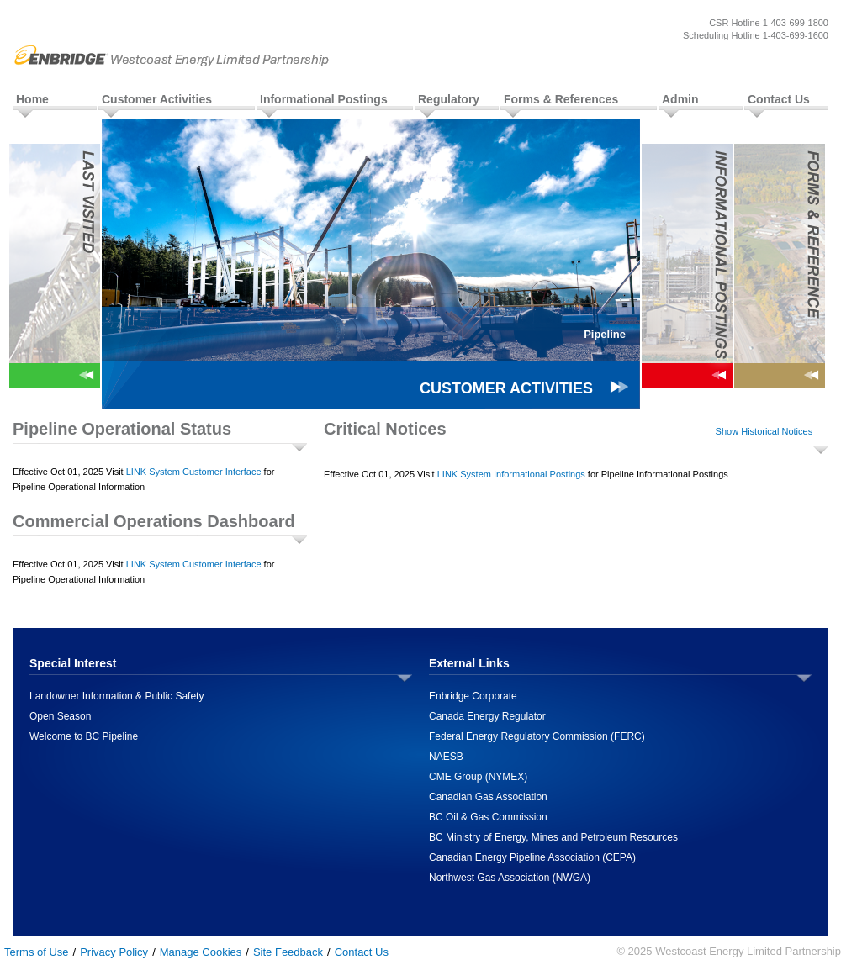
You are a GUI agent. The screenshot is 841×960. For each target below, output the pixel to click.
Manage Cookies (201, 952)
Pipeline (605, 334)
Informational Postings (324, 99)
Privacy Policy (114, 952)
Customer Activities (157, 99)
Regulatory (448, 99)
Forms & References (561, 99)
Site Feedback (288, 952)
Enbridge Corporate (473, 696)
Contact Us (779, 99)
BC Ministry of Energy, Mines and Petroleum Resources (553, 837)
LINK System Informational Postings (511, 474)
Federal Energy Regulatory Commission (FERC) (537, 736)
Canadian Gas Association (488, 797)
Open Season (60, 716)
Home (32, 99)
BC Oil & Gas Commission (488, 817)
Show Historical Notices (764, 431)
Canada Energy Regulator (487, 716)
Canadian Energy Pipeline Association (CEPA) (532, 857)
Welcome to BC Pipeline (83, 736)
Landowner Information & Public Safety (116, 696)
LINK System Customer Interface (194, 472)
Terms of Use (36, 952)
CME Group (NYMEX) (478, 777)
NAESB (446, 756)
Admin (680, 99)
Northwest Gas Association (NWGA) (509, 878)
